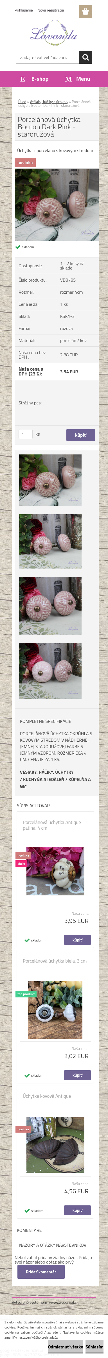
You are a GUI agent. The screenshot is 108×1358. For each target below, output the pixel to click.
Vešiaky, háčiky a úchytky (49, 102)
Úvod (22, 102)
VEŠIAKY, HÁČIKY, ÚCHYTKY (47, 772)
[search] (85, 57)
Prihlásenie (24, 10)
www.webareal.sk (64, 1302)
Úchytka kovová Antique (47, 1096)
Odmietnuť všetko (65, 1346)
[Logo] (54, 33)
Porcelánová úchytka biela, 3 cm (55, 961)
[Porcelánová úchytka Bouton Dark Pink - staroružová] (57, 171)
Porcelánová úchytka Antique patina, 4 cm (52, 825)
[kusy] (26, 434)
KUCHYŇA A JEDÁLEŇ (43, 779)
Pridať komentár (41, 1272)
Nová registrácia (51, 10)
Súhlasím (95, 1346)
